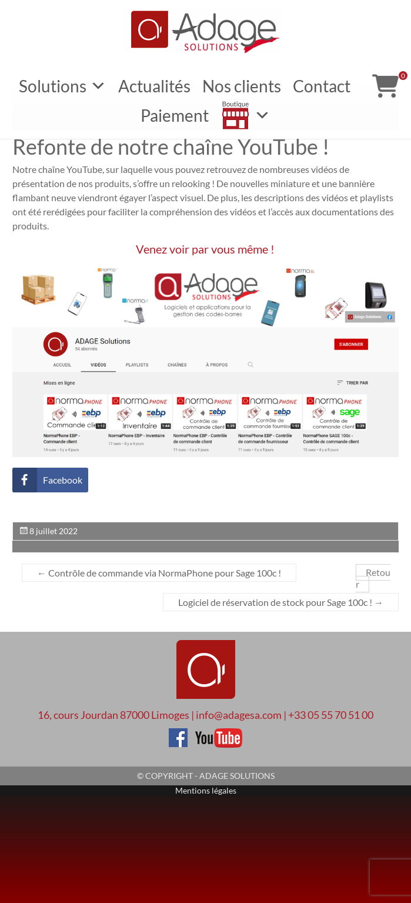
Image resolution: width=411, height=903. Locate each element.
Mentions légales (205, 790)
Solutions (62, 86)
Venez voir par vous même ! (205, 249)
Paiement (175, 115)
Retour (373, 578)
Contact (321, 86)
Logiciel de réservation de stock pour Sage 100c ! (280, 602)
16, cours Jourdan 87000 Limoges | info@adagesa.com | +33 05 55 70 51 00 (205, 714)
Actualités (154, 86)
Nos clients (241, 86)
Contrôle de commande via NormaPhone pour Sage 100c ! (159, 572)
